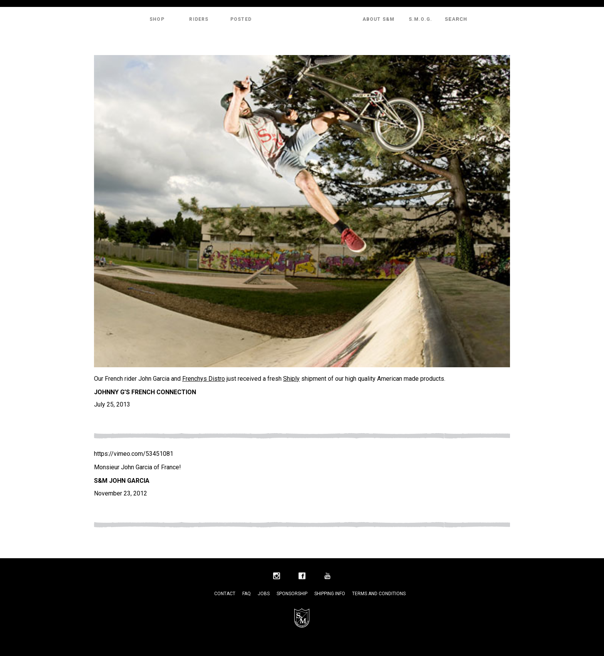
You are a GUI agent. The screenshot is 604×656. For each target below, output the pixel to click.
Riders (198, 19)
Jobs (264, 593)
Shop (156, 19)
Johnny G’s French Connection (145, 392)
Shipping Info (329, 593)
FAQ (246, 593)
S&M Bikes (302, 19)
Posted (241, 19)
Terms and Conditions (379, 593)
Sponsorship (292, 593)
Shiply (291, 378)
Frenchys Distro (203, 378)
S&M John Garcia (121, 480)
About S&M (378, 19)
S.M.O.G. (421, 19)
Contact (224, 593)
